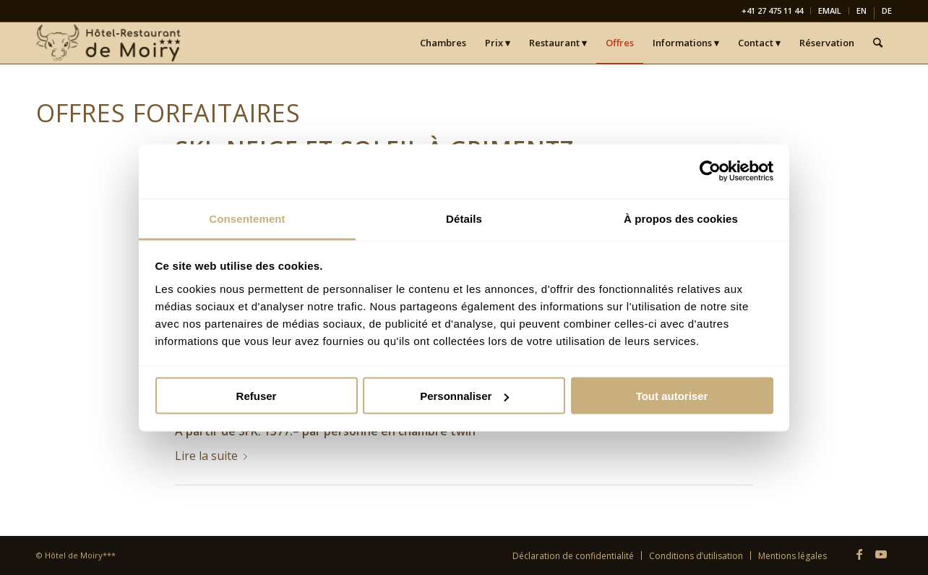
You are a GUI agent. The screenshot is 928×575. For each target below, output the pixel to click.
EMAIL (829, 10)
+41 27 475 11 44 (772, 10)
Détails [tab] (464, 218)
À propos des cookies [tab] (681, 218)
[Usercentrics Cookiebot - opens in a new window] (710, 171)
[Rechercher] (878, 43)
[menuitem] (772, 10)
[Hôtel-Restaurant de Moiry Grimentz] (109, 43)
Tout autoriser (672, 396)
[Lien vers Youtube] (881, 554)
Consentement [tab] (247, 218)
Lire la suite (214, 456)
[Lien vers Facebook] (859, 554)
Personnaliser (464, 396)
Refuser (256, 396)
